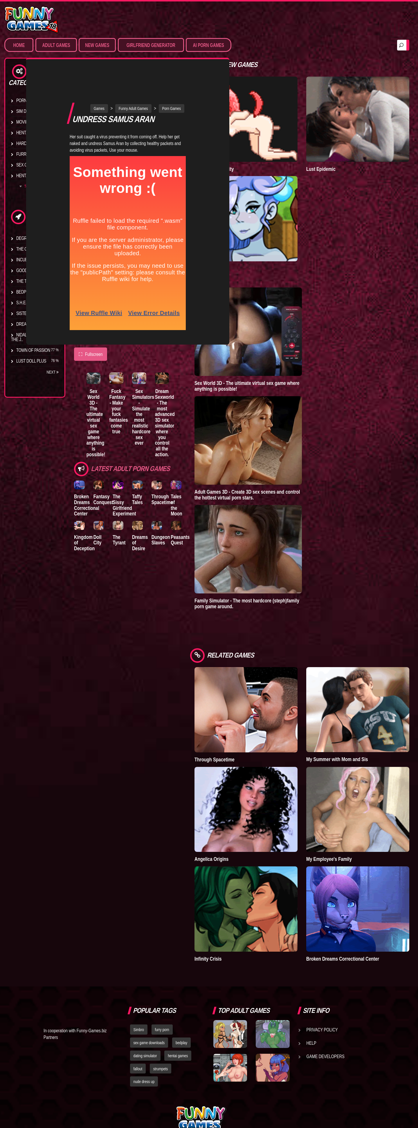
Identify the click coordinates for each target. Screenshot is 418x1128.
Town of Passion (33, 350)
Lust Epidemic (335, 157)
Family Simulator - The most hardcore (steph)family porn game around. (276, 579)
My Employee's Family (343, 811)
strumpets (160, 1008)
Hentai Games (29, 132)
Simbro (139, 969)
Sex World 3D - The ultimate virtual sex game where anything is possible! (99, 389)
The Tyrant (27, 281)
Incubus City (29, 259)
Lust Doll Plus (31, 360)
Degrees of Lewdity (36, 238)
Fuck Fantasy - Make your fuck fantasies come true (127, 380)
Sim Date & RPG (30, 111)
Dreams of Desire (34, 324)
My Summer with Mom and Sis (351, 723)
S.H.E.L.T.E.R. (27, 302)
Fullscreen (90, 321)
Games (113, 75)
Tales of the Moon (201, 478)
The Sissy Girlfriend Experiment (134, 480)
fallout (138, 1008)
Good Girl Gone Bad (36, 270)
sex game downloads (149, 982)
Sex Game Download (37, 164)
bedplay (181, 982)
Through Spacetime (181, 475)
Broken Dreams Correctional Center (86, 480)
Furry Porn (28, 154)
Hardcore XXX (30, 143)
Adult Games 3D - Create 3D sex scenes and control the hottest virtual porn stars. (276, 471)
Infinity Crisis (237, 899)
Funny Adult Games (148, 75)
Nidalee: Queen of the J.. (32, 337)
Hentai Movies (30, 175)
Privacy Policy (322, 969)
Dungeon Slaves (180, 520)
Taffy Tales (152, 475)
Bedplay (24, 291)
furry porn (162, 969)
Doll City (102, 520)
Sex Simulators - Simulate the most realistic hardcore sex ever (158, 383)
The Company (29, 248)
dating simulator (145, 995)
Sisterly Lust (30, 313)
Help (311, 983)
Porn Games (28, 100)
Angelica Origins (240, 811)
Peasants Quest (204, 520)
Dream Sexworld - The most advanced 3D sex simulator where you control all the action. (186, 394)
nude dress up (144, 1022)
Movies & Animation (35, 121)
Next (52, 372)
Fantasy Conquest (108, 475)
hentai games (178, 995)
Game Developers (326, 996)
